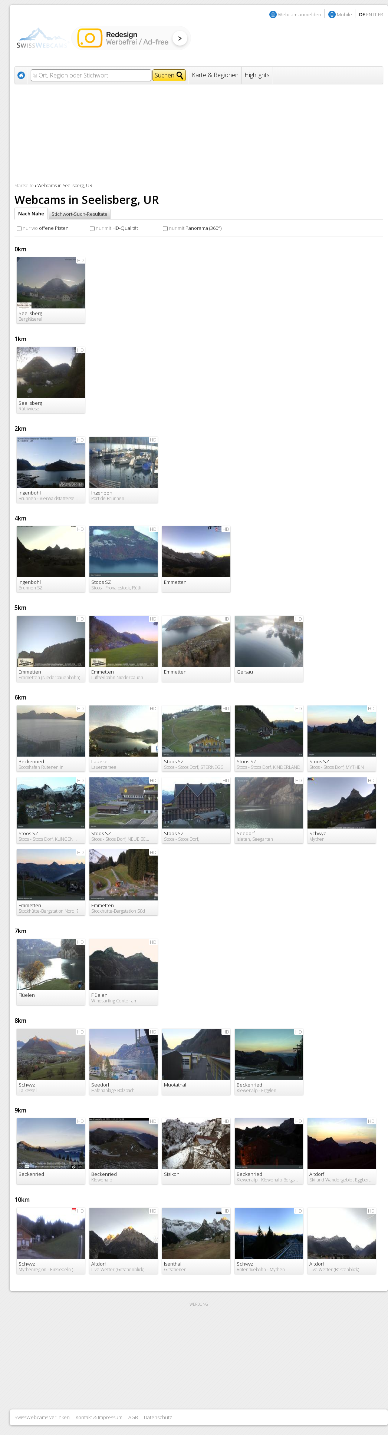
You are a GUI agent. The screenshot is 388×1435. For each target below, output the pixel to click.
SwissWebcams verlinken (42, 1417)
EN (369, 14)
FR (380, 14)
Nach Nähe (31, 213)
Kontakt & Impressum (99, 1417)
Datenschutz (158, 1417)
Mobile (344, 14)
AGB (133, 1417)
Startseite (24, 185)
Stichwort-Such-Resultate (80, 214)
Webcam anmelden (299, 14)
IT (375, 14)
